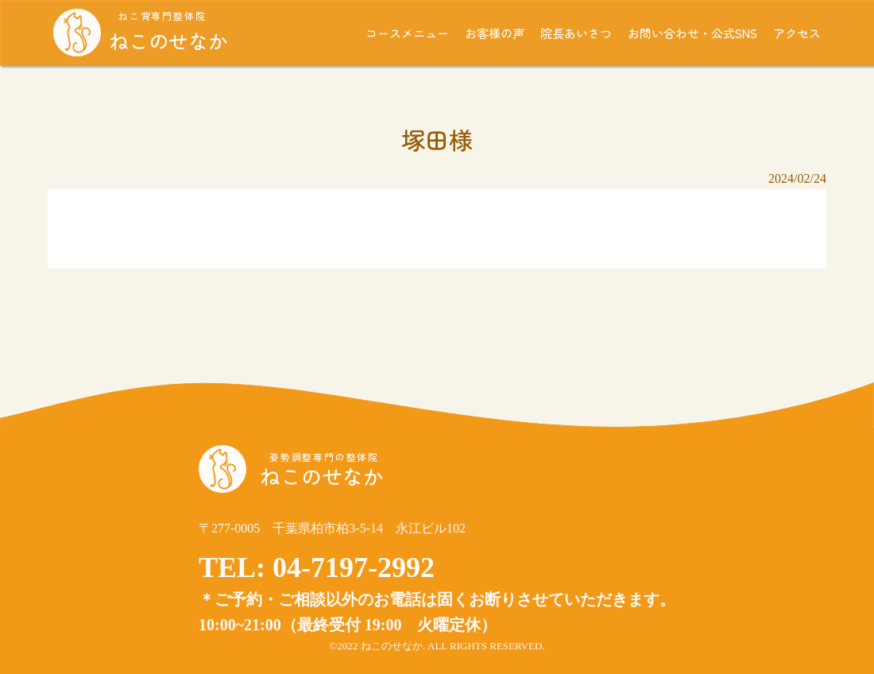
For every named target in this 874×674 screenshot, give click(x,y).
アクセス (797, 33)
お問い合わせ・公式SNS (692, 33)
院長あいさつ (576, 33)
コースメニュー (407, 33)
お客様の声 (494, 33)
